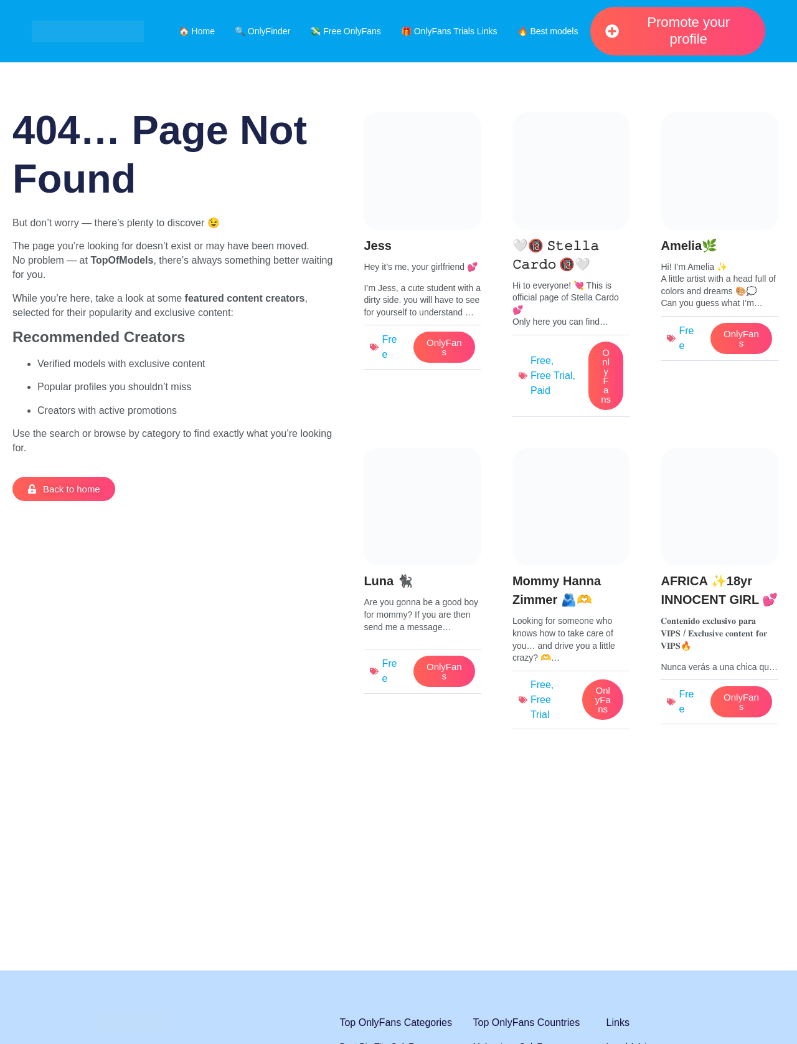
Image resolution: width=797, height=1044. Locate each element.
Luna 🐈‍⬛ (388, 581)
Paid (540, 390)
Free (541, 360)
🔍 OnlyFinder (262, 31)
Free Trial (552, 375)
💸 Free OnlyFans (345, 31)
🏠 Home (197, 31)
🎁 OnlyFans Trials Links (449, 31)
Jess (378, 245)
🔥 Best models (547, 31)
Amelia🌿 (689, 245)
